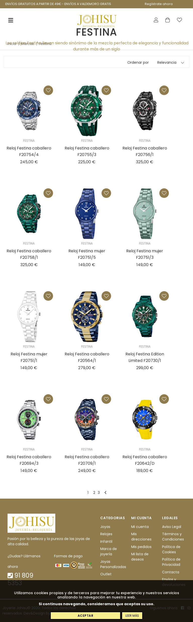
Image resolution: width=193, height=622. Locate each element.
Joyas (105, 526)
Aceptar (85, 615)
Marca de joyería (108, 551)
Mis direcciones (141, 537)
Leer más (132, 615)
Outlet (106, 574)
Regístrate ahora (159, 4)
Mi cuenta (140, 526)
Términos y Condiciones (173, 537)
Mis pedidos (141, 546)
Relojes (106, 534)
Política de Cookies (171, 549)
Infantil (106, 541)
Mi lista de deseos (140, 557)
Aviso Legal (171, 526)
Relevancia (166, 62)
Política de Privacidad (171, 562)
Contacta (170, 572)
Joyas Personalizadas (113, 564)
